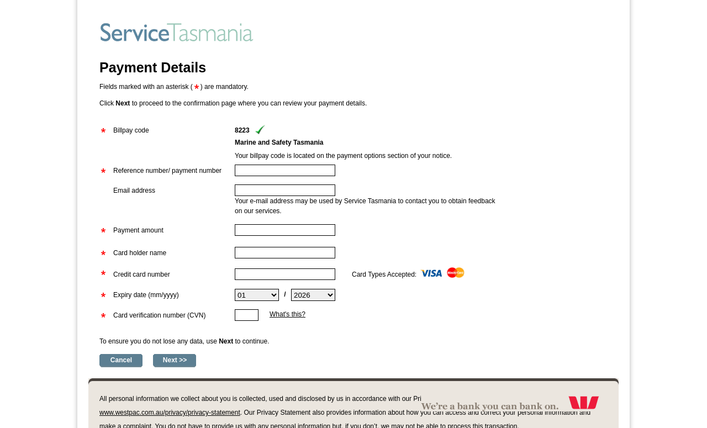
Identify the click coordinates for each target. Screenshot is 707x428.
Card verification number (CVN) (159, 315)
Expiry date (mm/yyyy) (146, 295)
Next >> (175, 360)
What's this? (287, 314)
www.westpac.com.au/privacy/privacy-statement (169, 412)
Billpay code (131, 130)
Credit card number (141, 274)
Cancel (121, 360)
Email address (134, 190)
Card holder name (139, 253)
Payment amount (138, 230)
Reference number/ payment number (167, 171)
